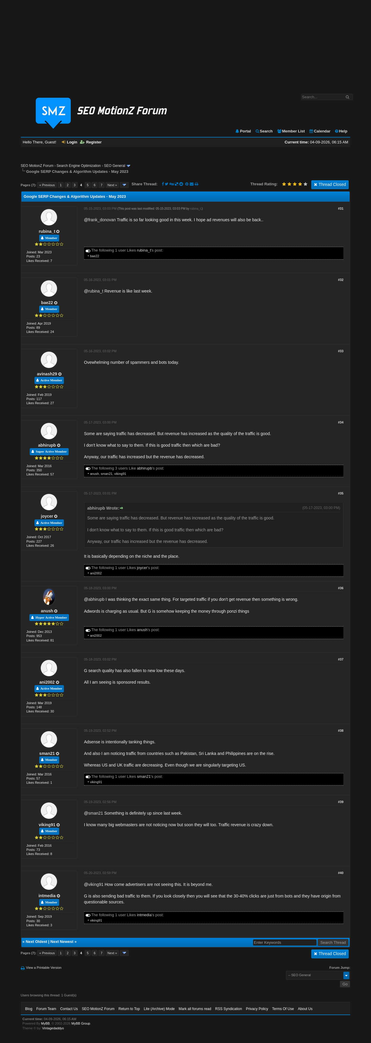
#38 (340, 730)
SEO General (114, 166)
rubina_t (47, 231)
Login (69, 142)
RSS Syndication (228, 1009)
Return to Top (129, 1009)
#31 (340, 208)
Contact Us (69, 1009)
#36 (340, 588)
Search (264, 131)
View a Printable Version (44, 967)
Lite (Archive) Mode (159, 1009)
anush (94, 473)
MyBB (45, 1023)
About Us (305, 1009)
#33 (340, 351)
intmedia (47, 895)
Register (91, 142)
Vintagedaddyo (53, 1028)
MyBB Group (80, 1023)
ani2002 (96, 573)
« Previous (47, 185)
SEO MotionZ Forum (37, 166)
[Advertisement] (185, 44)
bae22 (94, 256)
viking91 (120, 473)
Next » (112, 185)
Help (340, 131)
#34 (340, 422)
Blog (28, 1009)
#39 (340, 802)
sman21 (106, 473)
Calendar (320, 131)
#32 (340, 280)
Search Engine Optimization (78, 166)
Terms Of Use (283, 1009)
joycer (47, 516)
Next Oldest (36, 941)
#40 (340, 873)
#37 (340, 659)
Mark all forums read (195, 1009)
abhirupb (47, 445)
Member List (291, 131)
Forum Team (46, 1009)
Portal (243, 131)
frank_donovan (102, 219)
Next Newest (62, 941)
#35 (340, 493)
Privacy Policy (257, 1009)
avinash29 (47, 374)
